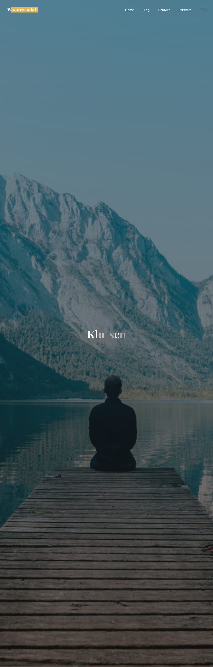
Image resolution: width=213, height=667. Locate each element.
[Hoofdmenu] (203, 10)
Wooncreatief (21, 9)
